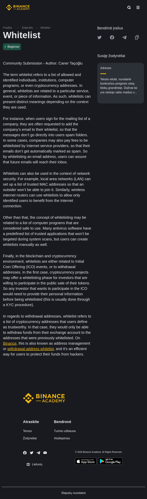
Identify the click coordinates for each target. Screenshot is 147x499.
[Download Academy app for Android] (110, 462)
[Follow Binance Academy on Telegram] (38, 452)
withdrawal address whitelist (30, 349)
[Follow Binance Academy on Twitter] (31, 452)
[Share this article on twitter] (99, 37)
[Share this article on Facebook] (112, 37)
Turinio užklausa (65, 431)
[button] (138, 7)
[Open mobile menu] (138, 7)
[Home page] (18, 7)
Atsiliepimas (62, 438)
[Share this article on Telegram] (124, 37)
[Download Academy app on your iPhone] (86, 462)
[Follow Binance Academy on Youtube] (45, 452)
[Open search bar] (128, 7)
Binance (9, 343)
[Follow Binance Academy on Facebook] (25, 453)
